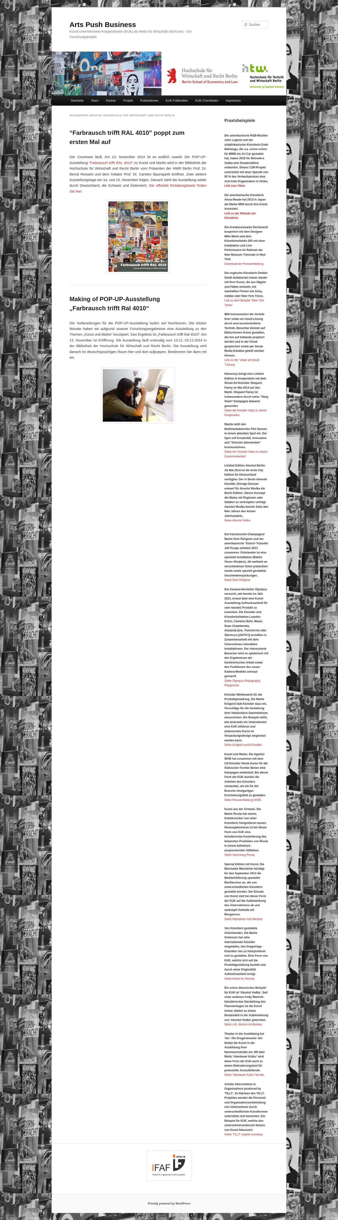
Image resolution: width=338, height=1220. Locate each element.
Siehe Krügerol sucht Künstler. (243, 744)
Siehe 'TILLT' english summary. (243, 1134)
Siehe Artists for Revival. (239, 978)
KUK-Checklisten (206, 100)
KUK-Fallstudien (177, 100)
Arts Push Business (102, 24)
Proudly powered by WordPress (169, 1203)
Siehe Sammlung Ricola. (239, 854)
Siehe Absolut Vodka (237, 520)
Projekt (128, 100)
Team (95, 100)
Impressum (233, 100)
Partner (111, 100)
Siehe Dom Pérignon (237, 580)
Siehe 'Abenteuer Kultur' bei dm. (244, 1074)
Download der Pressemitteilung (243, 263)
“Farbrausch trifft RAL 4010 (110, 163)
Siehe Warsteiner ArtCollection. (243, 919)
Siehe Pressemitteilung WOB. (242, 800)
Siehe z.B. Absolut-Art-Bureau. (243, 1024)
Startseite (77, 100)
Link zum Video (234, 185)
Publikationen (149, 100)
